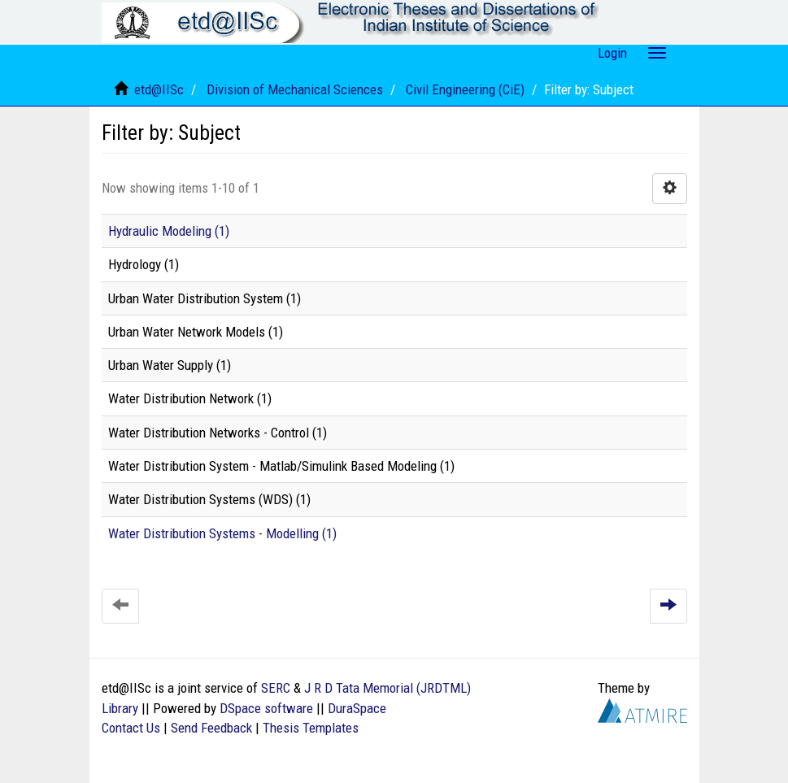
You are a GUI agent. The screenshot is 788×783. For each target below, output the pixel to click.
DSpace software (266, 708)
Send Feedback (211, 728)
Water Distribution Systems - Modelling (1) (222, 533)
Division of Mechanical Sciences (295, 89)
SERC (275, 688)
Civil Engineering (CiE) (465, 89)
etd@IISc (159, 89)
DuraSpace (357, 708)
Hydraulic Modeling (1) (168, 231)
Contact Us (131, 728)
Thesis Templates (311, 728)
